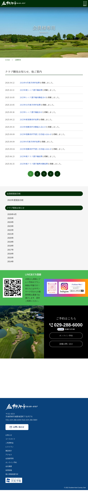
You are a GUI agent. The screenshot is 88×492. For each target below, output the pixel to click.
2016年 (10, 255)
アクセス (9, 456)
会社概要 (9, 468)
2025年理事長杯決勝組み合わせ (33, 127)
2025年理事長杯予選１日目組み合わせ (35, 149)
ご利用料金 (10, 445)
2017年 (10, 251)
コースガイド (10, 441)
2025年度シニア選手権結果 (31, 90)
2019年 (10, 243)
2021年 (10, 235)
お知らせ (9, 437)
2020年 (10, 239)
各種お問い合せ (66, 345)
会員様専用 (10, 460)
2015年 (10, 259)
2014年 (10, 264)
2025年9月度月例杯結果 (30, 141)
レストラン (10, 449)
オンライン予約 (66, 337)
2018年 (10, 247)
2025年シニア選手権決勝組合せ (33, 97)
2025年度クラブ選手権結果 (31, 156)
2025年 (10, 218)
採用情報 (9, 472)
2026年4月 (12, 214)
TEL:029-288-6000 (13, 421)
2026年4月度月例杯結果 (30, 82)
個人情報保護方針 (12, 476)
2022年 (10, 231)
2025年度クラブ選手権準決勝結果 (34, 163)
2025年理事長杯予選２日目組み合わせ (35, 134)
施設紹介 (9, 453)
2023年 (10, 227)
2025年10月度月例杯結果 (30, 104)
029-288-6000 (68, 327)
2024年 (10, 223)
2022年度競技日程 (15, 200)
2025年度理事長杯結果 (29, 119)
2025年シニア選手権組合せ (31, 112)
